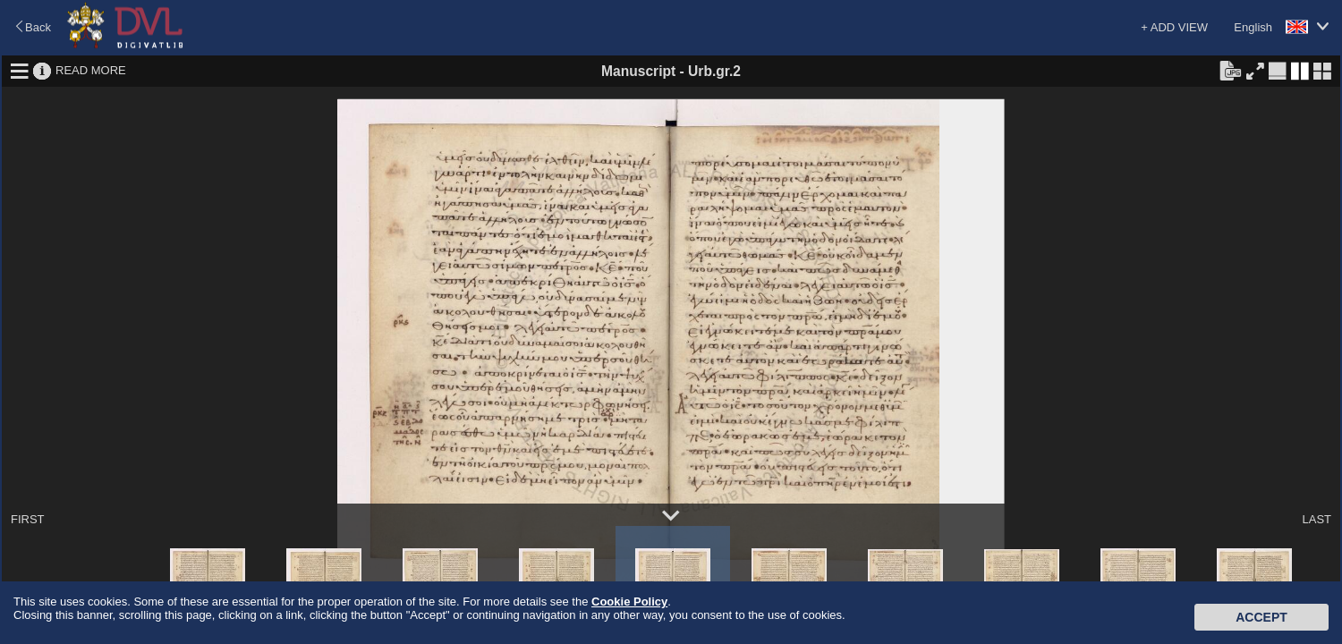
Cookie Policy (629, 601)
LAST (1316, 519)
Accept (1261, 617)
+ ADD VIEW (1174, 27)
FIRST (28, 519)
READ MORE (90, 70)
